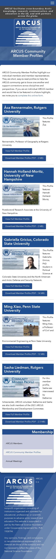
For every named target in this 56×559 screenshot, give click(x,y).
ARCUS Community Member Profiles (23, 452)
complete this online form (30, 95)
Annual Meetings (14, 461)
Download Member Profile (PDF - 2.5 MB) (25, 421)
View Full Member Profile (17, 150)
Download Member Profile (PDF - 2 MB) (24, 158)
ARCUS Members (14, 443)
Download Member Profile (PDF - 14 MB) (25, 293)
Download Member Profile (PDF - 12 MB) (25, 354)
